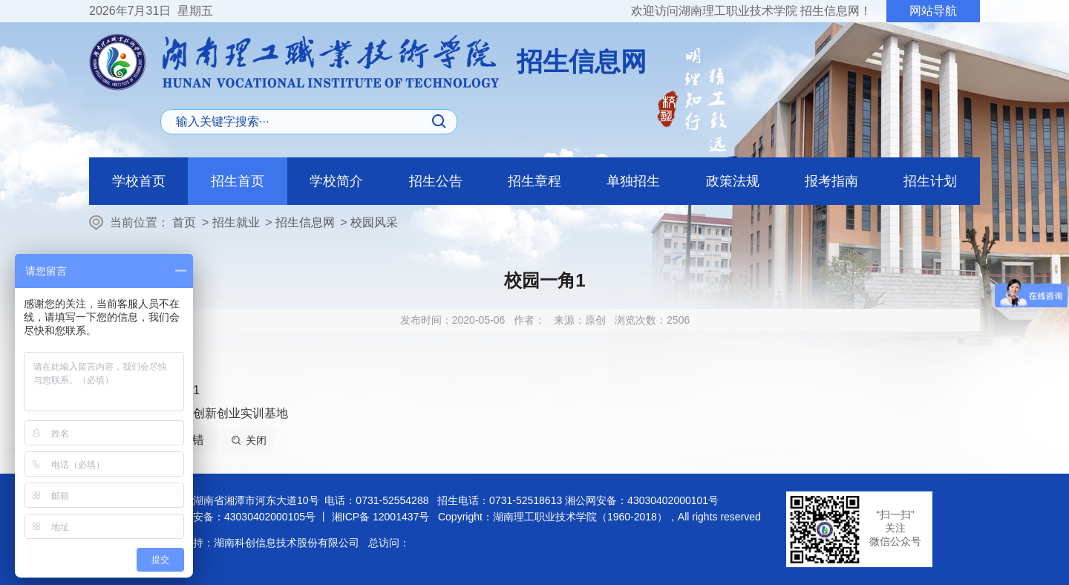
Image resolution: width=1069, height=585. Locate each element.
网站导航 (933, 10)
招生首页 (237, 181)
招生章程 (534, 181)
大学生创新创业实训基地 (222, 413)
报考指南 (831, 181)
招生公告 (435, 181)
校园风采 (374, 222)
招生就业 (236, 222)
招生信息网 (305, 222)
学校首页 (139, 181)
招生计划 (930, 181)
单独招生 (633, 181)
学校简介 (336, 181)
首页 (184, 222)
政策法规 (732, 181)
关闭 (256, 440)
